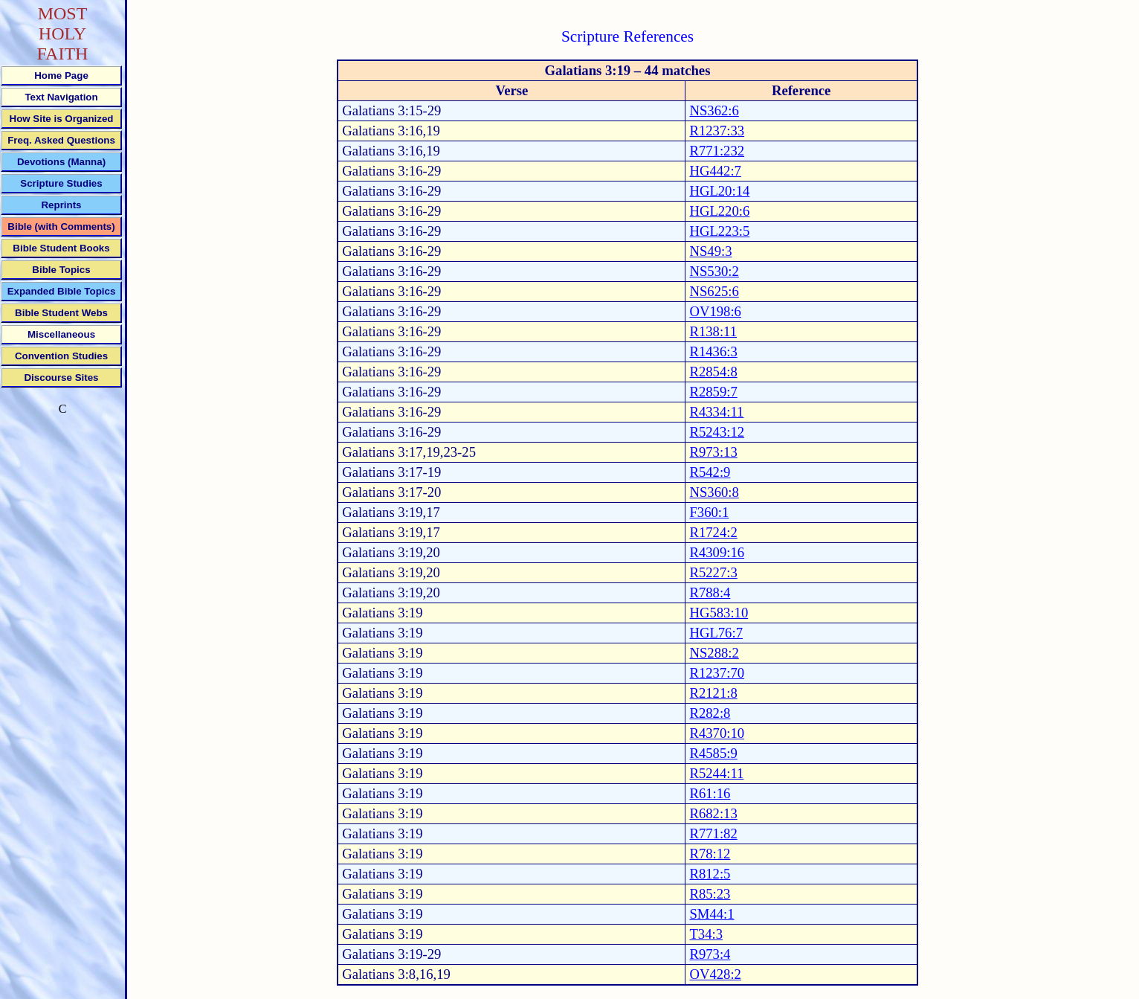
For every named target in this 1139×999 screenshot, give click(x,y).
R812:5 (709, 873)
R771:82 (713, 833)
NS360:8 (713, 492)
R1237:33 (716, 130)
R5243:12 (716, 432)
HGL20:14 (719, 191)
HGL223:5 (719, 231)
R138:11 (713, 331)
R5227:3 (713, 572)
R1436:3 (713, 351)
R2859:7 (713, 391)
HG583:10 (718, 612)
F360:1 (709, 512)
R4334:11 (716, 412)
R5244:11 (716, 773)
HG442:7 (714, 171)
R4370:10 (716, 733)
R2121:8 (713, 693)
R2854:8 (713, 371)
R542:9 (709, 472)
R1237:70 (716, 673)
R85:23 (709, 894)
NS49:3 (710, 251)
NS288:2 (713, 653)
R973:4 (709, 954)
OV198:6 (714, 311)
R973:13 (713, 452)
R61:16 (709, 793)
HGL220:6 (719, 211)
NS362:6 (713, 110)
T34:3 (706, 934)
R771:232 (716, 150)
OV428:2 (714, 974)
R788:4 (709, 592)
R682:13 (713, 813)
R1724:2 (713, 532)
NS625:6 (713, 291)
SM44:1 (711, 914)
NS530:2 (713, 271)
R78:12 (709, 853)
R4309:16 (716, 552)
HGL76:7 (716, 632)
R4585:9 (713, 753)
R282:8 (709, 713)
